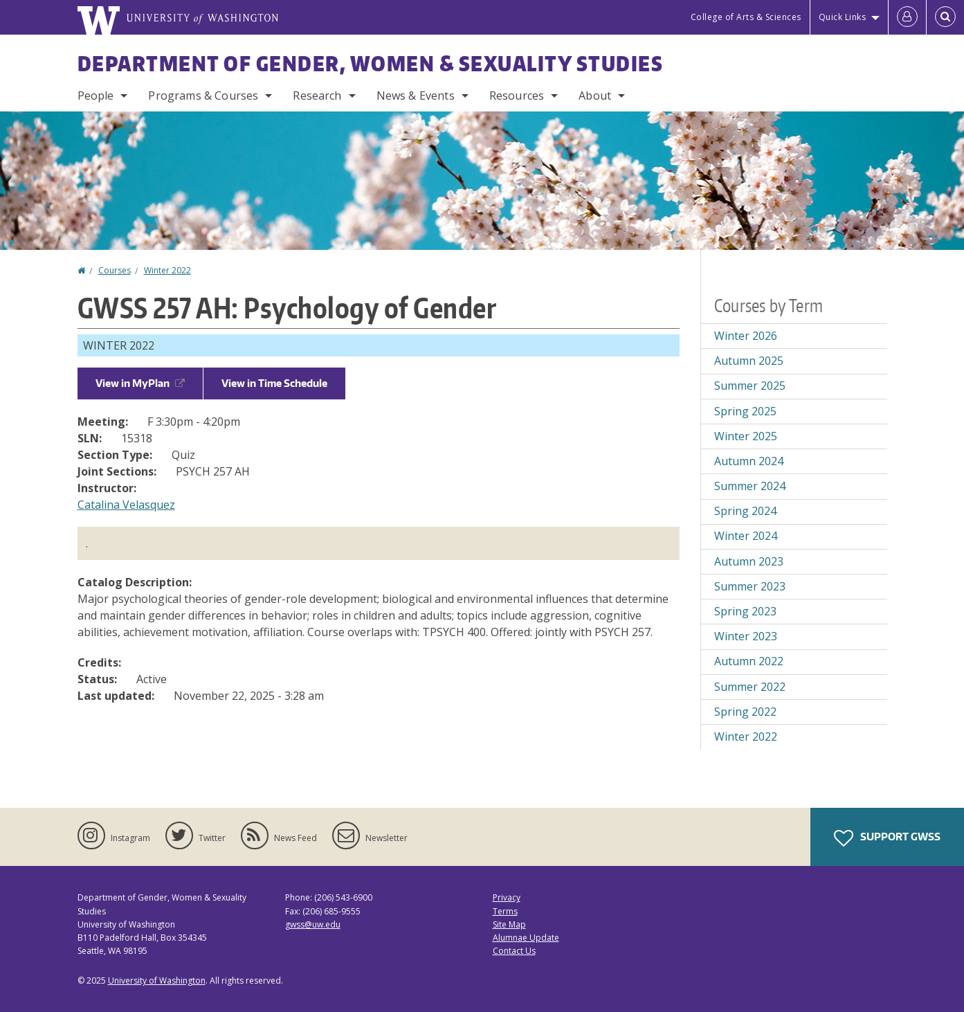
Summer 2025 (749, 385)
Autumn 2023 (748, 561)
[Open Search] (945, 17)
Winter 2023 (745, 636)
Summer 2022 (749, 686)
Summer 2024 (749, 486)
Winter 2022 (167, 270)
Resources (516, 95)
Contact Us (514, 951)
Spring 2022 (745, 711)
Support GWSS (887, 838)
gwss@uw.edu (312, 924)
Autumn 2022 (748, 661)
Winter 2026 (745, 335)
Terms (505, 911)
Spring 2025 (745, 411)
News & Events (415, 95)
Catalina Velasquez (126, 504)
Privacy (506, 897)
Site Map (509, 924)
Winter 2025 (745, 436)
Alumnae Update (526, 937)
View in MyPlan (140, 383)
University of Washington (157, 980)
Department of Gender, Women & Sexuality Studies (371, 63)
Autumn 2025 (748, 360)
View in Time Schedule (274, 383)
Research (317, 95)
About (595, 95)
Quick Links (842, 17)
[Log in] (907, 17)
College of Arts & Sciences (746, 17)
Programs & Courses (203, 95)
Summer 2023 (749, 586)
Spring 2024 (745, 510)
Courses (114, 270)
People (96, 95)
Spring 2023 (745, 611)
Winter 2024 (745, 535)
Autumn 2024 (748, 461)
